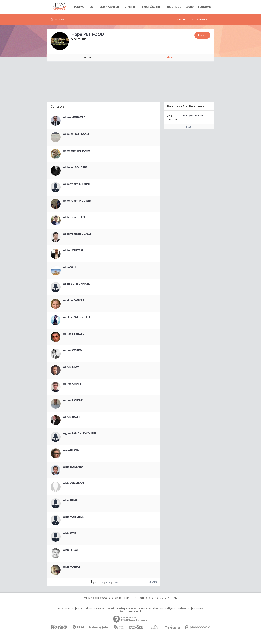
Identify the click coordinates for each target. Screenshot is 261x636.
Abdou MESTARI (73, 250)
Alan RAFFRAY (71, 566)
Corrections (197, 608)
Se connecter (200, 19)
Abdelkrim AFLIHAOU (76, 150)
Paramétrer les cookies (148, 608)
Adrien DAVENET (73, 417)
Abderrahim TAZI (74, 217)
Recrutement (100, 608)
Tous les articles (183, 608)
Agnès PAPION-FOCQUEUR (79, 433)
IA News (79, 6)
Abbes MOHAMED (74, 117)
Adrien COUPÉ (72, 383)
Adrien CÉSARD (72, 350)
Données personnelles (126, 608)
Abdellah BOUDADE (75, 167)
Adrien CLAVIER (72, 367)
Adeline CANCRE (73, 300)
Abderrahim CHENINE (76, 184)
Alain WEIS (69, 533)
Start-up (130, 6)
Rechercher (60, 19)
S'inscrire (181, 19)
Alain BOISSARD (73, 467)
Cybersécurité (151, 6)
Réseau (171, 57)
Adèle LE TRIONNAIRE (76, 284)
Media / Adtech (109, 6)
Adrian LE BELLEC (73, 333)
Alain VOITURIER (73, 517)
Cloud (189, 6)
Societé (111, 608)
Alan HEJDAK (70, 550)
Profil (87, 57)
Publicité (88, 608)
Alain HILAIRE (71, 500)
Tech (91, 6)
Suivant (152, 582)
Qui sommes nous (66, 608)
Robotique (173, 6)
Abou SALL (69, 267)
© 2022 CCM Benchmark (130, 611)
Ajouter (204, 35)
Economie (204, 6)
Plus (188, 126)
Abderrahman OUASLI (77, 234)
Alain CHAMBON (73, 483)
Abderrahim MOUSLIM (77, 200)
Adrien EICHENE (72, 400)
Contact (79, 608)
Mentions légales (167, 608)
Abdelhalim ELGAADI (76, 134)
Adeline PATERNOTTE (76, 317)
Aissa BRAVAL (71, 450)
